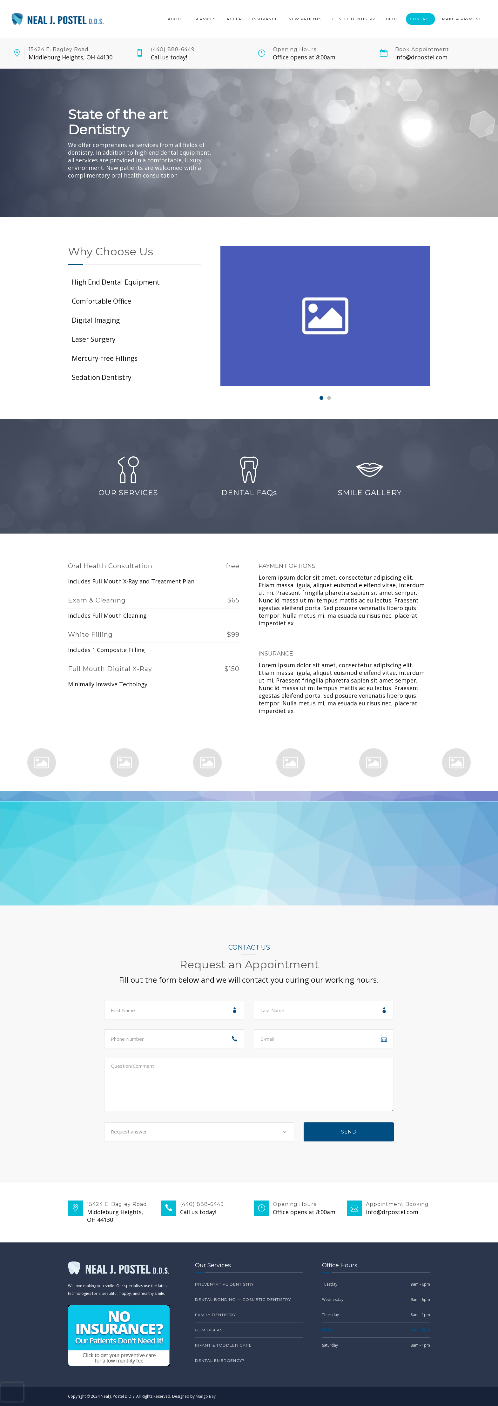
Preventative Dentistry (224, 1284)
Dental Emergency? (220, 1360)
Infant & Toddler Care (223, 1345)
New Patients (305, 19)
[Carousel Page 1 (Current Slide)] (321, 398)
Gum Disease (210, 1330)
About (176, 19)
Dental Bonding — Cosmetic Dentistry (243, 1299)
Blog (392, 19)
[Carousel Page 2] (329, 398)
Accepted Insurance (252, 19)
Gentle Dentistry (353, 19)
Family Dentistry (215, 1314)
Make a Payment (461, 19)
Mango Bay (206, 1396)
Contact (420, 19)
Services (205, 19)
